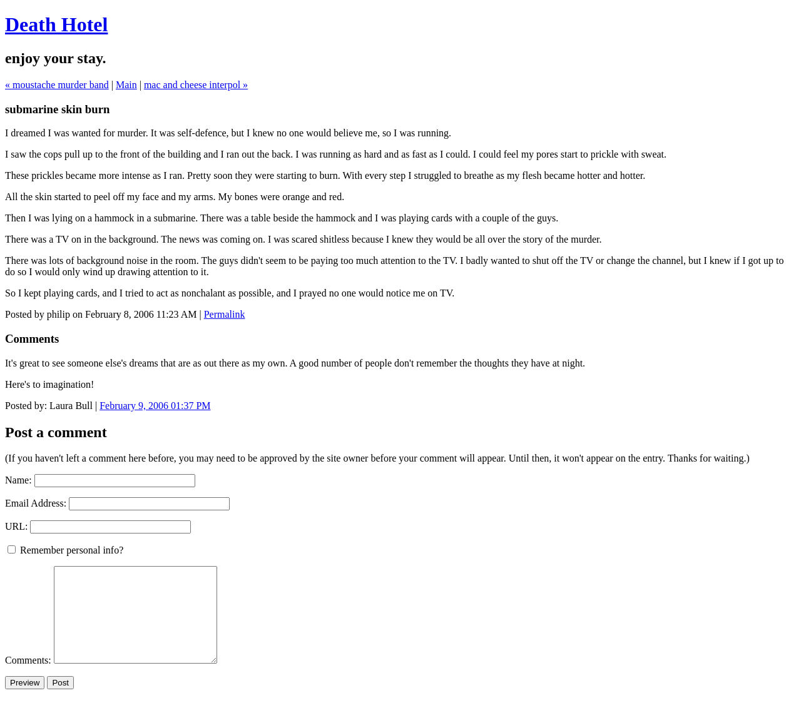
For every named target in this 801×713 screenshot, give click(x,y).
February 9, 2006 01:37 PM (154, 405)
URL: (16, 526)
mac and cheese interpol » (196, 84)
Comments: (29, 679)
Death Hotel (56, 24)
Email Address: (35, 503)
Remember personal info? (65, 550)
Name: (18, 480)
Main (126, 84)
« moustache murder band (57, 84)
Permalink (224, 314)
